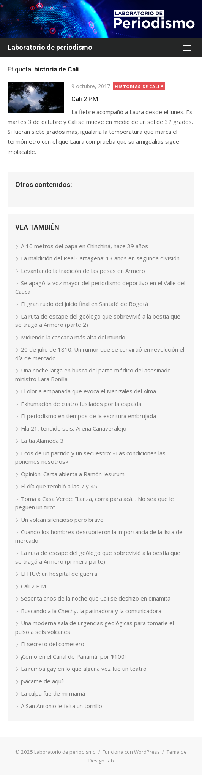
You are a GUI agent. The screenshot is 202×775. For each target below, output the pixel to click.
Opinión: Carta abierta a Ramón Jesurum (73, 474)
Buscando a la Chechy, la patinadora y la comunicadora (91, 611)
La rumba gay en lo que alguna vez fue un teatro (84, 668)
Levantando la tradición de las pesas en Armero (83, 270)
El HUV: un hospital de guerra (59, 573)
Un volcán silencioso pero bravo (62, 519)
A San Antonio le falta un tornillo (61, 706)
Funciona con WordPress (131, 751)
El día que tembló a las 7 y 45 (59, 486)
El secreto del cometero (52, 644)
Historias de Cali (137, 86)
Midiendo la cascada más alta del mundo (73, 337)
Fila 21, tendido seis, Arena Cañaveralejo (73, 428)
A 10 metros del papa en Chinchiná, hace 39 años (84, 246)
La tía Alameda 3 (42, 440)
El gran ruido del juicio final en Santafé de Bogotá (84, 303)
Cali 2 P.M (84, 99)
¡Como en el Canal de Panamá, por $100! (73, 656)
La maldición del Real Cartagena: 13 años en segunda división (100, 258)
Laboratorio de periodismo (50, 47)
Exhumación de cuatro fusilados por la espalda (81, 403)
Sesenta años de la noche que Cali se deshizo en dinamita (95, 598)
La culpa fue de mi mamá (53, 693)
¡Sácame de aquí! (42, 681)
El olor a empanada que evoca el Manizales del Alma (88, 391)
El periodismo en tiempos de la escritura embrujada (88, 416)
